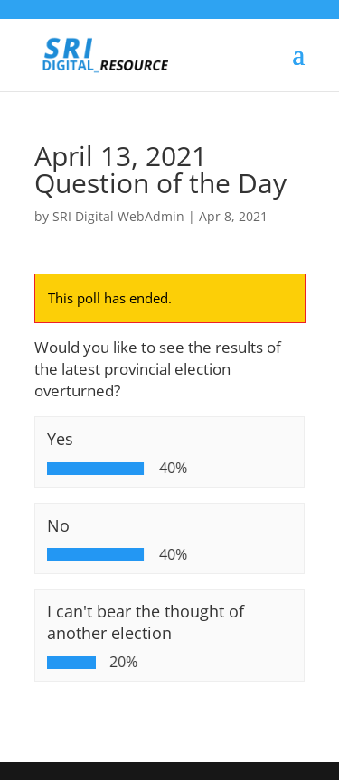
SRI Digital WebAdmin (118, 216)
